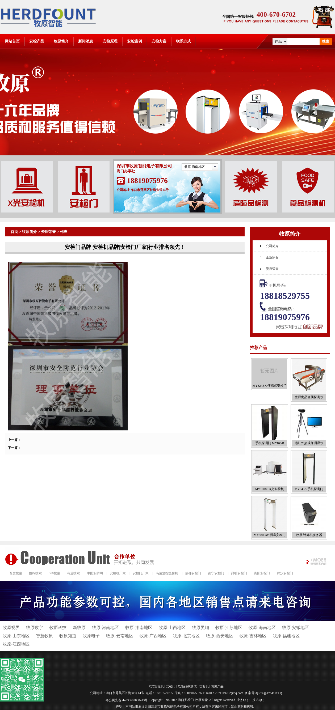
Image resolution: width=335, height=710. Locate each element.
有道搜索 (73, 573)
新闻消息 (85, 41)
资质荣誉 (48, 232)
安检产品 (36, 41)
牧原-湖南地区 (138, 627)
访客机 (204, 686)
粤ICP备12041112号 (268, 693)
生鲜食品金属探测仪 (309, 397)
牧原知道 (67, 636)
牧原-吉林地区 (253, 636)
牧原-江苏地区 (228, 627)
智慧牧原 (44, 636)
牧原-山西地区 (172, 627)
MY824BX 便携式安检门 (269, 386)
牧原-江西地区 (16, 644)
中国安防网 (95, 573)
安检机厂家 (118, 573)
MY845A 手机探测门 (309, 489)
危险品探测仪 (187, 686)
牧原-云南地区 (119, 636)
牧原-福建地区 (286, 636)
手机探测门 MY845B (269, 443)
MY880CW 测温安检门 (269, 535)
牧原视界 (11, 627)
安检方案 (159, 41)
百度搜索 (15, 573)
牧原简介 (61, 41)
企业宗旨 (272, 257)
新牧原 (79, 627)
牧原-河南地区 (105, 627)
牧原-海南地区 (195, 167)
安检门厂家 (141, 573)
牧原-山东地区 (16, 636)
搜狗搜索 (35, 573)
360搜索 (54, 573)
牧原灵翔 (200, 627)
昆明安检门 (239, 573)
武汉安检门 (285, 573)
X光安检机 (156, 686)
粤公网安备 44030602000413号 (127, 700)
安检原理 (110, 41)
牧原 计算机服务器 (309, 535)
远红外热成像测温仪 (309, 443)
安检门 (170, 686)
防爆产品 (217, 686)
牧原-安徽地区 (295, 627)
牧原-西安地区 (219, 636)
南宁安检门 (216, 573)
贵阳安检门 (262, 573)
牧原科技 (57, 627)
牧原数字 (34, 627)
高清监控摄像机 (167, 573)
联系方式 (183, 41)
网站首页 (12, 41)
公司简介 (272, 246)
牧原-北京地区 (186, 636)
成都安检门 (193, 573)
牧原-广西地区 (153, 636)
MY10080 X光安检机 (269, 489)
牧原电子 (91, 636)
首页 (14, 232)
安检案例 (134, 41)
